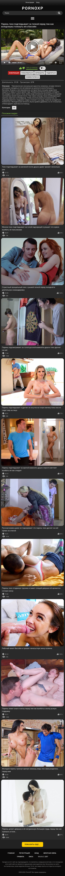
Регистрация (30, 2)
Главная (11, 853)
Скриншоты (39, 73)
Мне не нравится (23, 68)
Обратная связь (49, 853)
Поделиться (51, 73)
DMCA (31, 856)
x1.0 (50, 62)
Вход (37, 2)
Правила (20, 856)
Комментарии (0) (32, 77)
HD (14, 108)
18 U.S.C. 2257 (43, 856)
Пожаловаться (27, 73)
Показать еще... (32, 844)
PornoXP (28, 872)
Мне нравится (20, 68)
